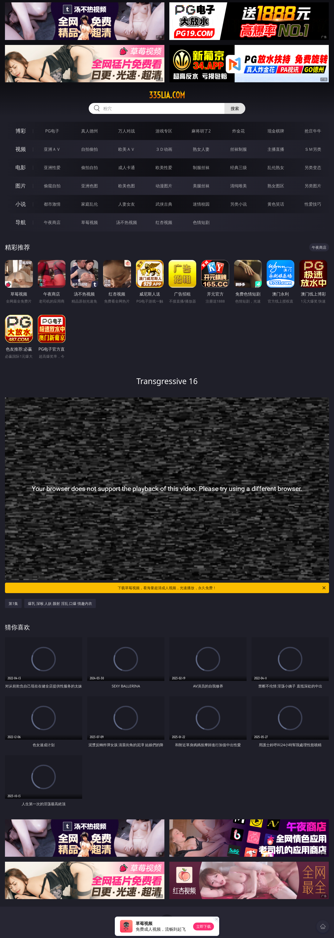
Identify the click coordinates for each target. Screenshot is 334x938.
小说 (20, 203)
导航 (20, 222)
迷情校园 (201, 204)
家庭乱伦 (89, 204)
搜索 (235, 108)
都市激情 (52, 204)
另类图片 (313, 186)
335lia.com (167, 95)
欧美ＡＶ (126, 149)
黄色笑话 (275, 204)
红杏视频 (164, 222)
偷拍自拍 (89, 167)
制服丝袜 (201, 167)
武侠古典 (164, 204)
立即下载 (203, 926)
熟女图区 (275, 186)
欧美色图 (126, 186)
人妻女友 (126, 204)
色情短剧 (201, 222)
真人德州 (89, 131)
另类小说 (238, 204)
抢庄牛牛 (313, 131)
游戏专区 (164, 131)
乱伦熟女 (275, 167)
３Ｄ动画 (164, 149)
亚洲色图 (89, 186)
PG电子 (52, 131)
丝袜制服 (238, 149)
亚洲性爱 (52, 167)
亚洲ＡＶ (52, 149)
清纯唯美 (238, 186)
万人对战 (126, 131)
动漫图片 (164, 186)
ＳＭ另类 (313, 149)
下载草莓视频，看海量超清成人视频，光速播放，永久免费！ (222, 588)
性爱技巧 (313, 204)
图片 (20, 185)
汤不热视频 (126, 222)
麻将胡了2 (201, 131)
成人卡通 (126, 167)
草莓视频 (89, 222)
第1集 (13, 603)
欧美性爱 (164, 167)
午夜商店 (52, 222)
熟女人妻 (201, 149)
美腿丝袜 (201, 186)
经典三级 (238, 167)
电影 (20, 167)
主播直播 (275, 149)
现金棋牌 (275, 131)
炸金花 (238, 131)
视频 (20, 149)
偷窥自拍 (52, 186)
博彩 (20, 130)
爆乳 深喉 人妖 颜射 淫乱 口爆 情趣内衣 (60, 603)
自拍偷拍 (89, 149)
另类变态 (313, 167)
